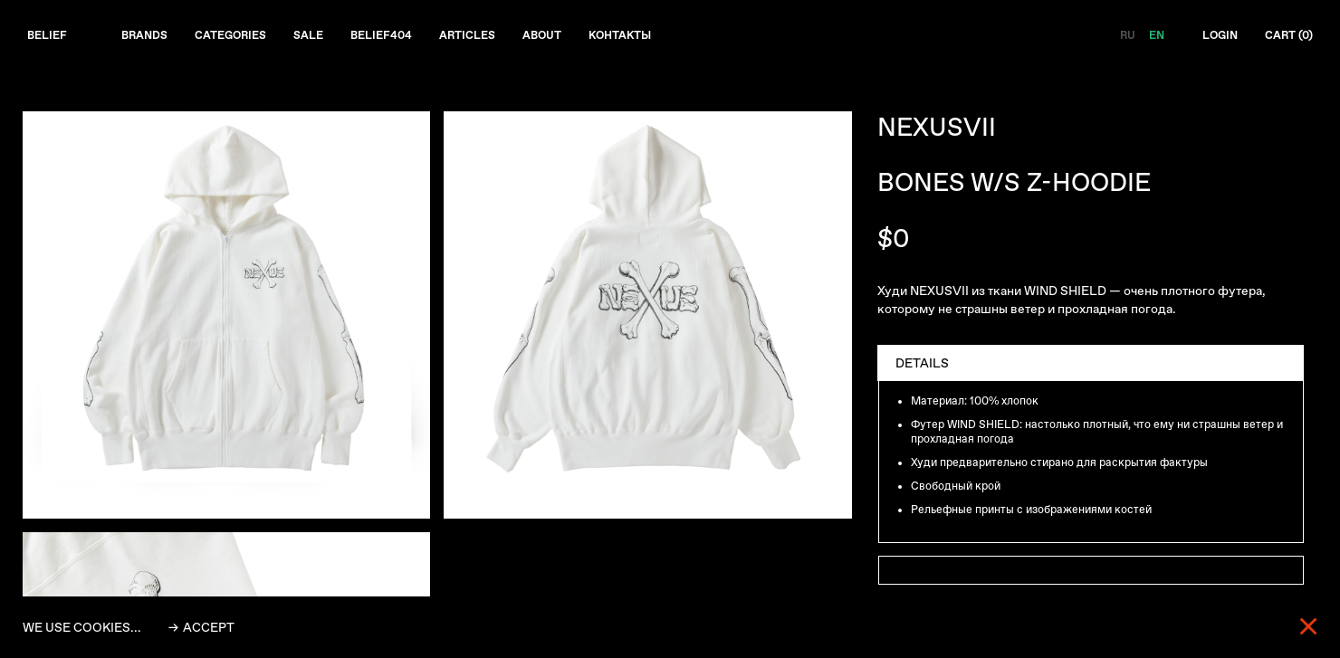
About (583, 37)
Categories (246, 37)
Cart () (1285, 37)
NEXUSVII (936, 129)
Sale (331, 37)
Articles (502, 37)
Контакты (669, 37)
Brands (152, 37)
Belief (49, 37)
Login (1210, 37)
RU (1114, 37)
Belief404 (409, 37)
